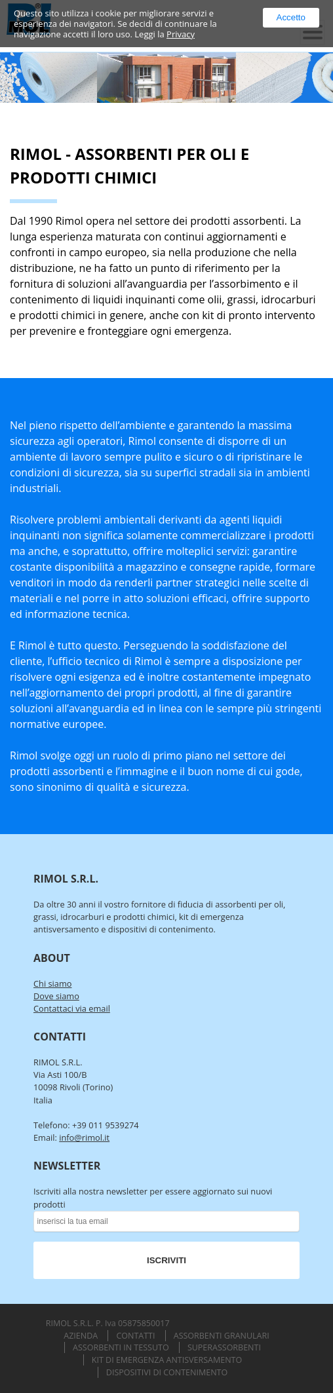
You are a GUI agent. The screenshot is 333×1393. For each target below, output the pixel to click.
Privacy (180, 34)
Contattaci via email (71, 1008)
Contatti (135, 1335)
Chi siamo (52, 983)
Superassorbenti (224, 1347)
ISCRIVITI (166, 1260)
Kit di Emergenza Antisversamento (167, 1359)
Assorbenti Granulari (221, 1335)
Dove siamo (56, 996)
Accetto (291, 17)
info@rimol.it (84, 1137)
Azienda (81, 1335)
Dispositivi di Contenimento (166, 1372)
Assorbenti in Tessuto (121, 1347)
